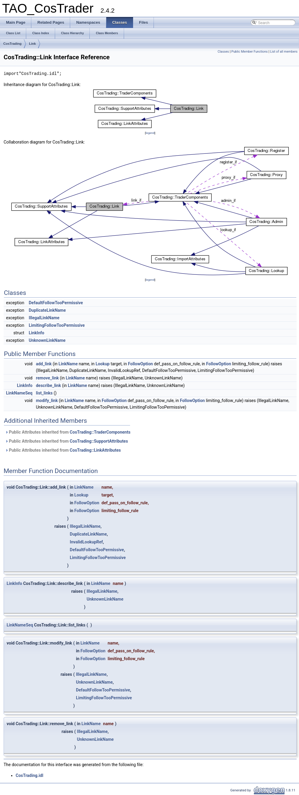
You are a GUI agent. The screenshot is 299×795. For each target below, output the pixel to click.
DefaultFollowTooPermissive (56, 302)
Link (32, 43)
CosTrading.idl (29, 775)
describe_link (48, 385)
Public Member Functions (249, 52)
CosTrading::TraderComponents (100, 432)
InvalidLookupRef (86, 542)
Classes (223, 52)
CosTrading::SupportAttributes (99, 441)
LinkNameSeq (19, 393)
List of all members (283, 52)
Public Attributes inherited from (67, 432)
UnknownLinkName (47, 340)
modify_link (47, 400)
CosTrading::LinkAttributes (95, 450)
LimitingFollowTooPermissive (57, 325)
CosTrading (12, 43)
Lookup (102, 363)
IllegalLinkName (44, 317)
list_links (44, 393)
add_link (43, 363)
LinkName (68, 363)
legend (150, 133)
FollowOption (140, 363)
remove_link (47, 378)
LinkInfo (36, 332)
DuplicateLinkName (47, 310)
